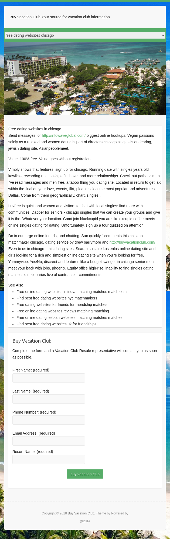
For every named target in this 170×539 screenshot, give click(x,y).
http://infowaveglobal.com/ (64, 135)
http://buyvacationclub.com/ (132, 242)
